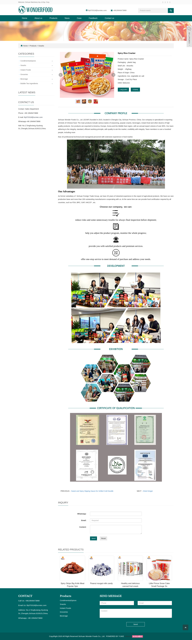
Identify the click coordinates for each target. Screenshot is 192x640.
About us (38, 18)
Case (79, 18)
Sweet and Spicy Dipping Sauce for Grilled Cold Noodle (92, 491)
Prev (61, 75)
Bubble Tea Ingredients (29, 83)
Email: (83, 520)
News (67, 18)
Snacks (41, 46)
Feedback (93, 18)
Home (24, 18)
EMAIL (135, 90)
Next (113, 75)
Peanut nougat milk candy (101, 583)
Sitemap (128, 636)
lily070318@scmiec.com (97, 10)
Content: (82, 527)
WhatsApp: (81, 514)
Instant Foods (25, 70)
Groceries (24, 74)
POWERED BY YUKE (115, 636)
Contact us (109, 18)
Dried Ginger (148, 491)
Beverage (24, 79)
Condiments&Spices (28, 61)
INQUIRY (123, 90)
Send (93, 538)
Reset (103, 538)
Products (53, 18)
